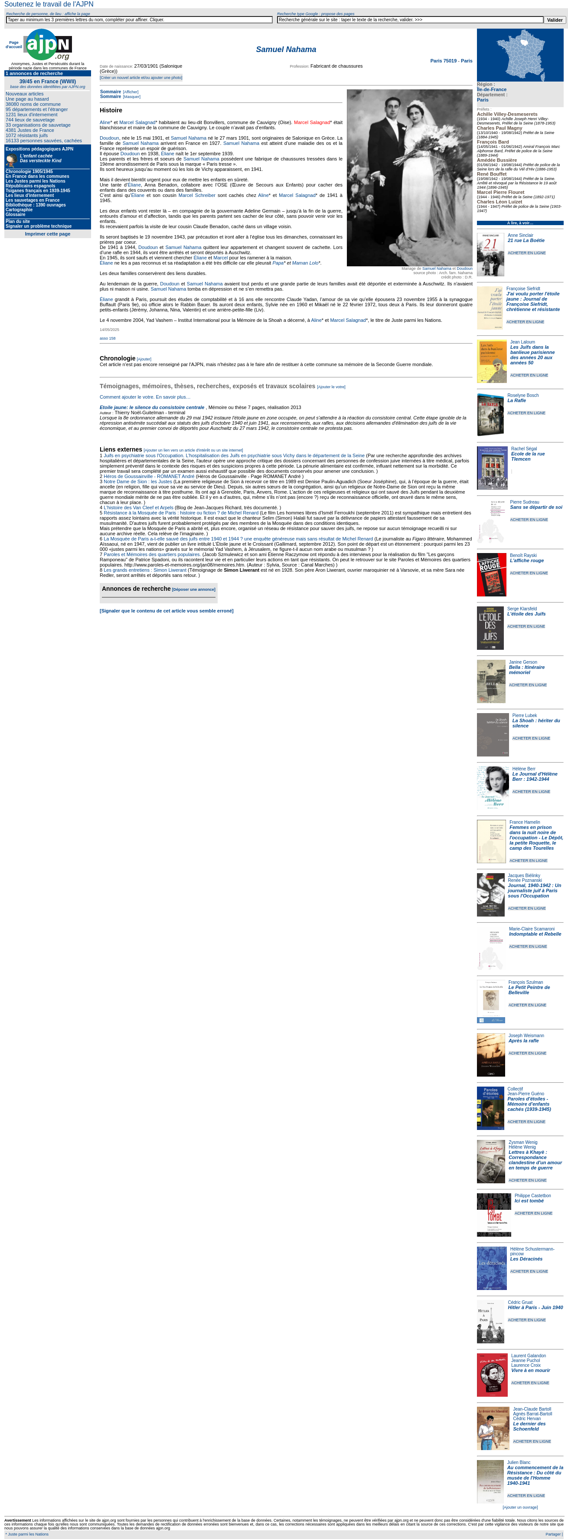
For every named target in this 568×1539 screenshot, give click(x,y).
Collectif (515, 1089)
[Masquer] (131, 97)
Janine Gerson (523, 662)
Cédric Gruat (520, 1302)
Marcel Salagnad (137, 122)
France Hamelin (524, 822)
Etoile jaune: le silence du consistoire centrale (152, 407)
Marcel (220, 257)
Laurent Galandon (528, 1355)
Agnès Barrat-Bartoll (532, 1413)
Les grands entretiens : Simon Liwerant (145, 570)
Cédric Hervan (527, 1418)
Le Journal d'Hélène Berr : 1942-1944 (535, 776)
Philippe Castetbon (533, 1195)
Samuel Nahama (436, 268)
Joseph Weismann (526, 1035)
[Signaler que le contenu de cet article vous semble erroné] (167, 610)
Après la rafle (524, 1040)
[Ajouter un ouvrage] (520, 1507)
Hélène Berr (524, 768)
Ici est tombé (529, 1200)
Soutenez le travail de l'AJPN (49, 4)
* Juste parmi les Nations (26, 1534)
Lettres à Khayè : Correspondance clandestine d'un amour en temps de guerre (535, 1159)
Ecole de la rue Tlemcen (528, 456)
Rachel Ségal (524, 448)
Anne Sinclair (520, 235)
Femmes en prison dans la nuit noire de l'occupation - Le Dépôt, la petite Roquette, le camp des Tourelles (536, 838)
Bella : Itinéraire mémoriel (527, 670)
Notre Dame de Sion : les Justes (138, 481)
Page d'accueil (14, 44)
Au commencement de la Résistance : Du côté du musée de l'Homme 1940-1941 (535, 1475)
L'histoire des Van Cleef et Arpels (138, 507)
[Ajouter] (144, 359)
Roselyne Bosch (523, 395)
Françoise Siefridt (523, 288)
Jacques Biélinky (524, 875)
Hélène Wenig (522, 1147)
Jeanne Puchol (525, 1360)
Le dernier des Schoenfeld (529, 1426)
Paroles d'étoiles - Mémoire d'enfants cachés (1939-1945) (529, 1104)
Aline (105, 122)
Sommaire (110, 91)
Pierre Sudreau (524, 502)
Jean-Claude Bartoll (532, 1409)
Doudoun (465, 268)
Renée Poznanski (525, 880)
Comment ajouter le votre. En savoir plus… (145, 396)
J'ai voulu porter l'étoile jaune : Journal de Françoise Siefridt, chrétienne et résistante (533, 301)
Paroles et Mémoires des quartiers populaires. (152, 554)
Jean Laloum (522, 342)
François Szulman (526, 982)
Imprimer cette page (48, 233)
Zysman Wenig (523, 1142)
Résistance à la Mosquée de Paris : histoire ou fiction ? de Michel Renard (181, 512)
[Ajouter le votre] (331, 387)
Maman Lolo (305, 262)
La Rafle (516, 400)
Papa (278, 262)
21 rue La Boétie (526, 240)
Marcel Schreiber (197, 195)
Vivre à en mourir (530, 1370)
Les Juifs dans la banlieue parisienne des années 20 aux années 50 (532, 354)
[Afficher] (130, 92)
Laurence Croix (526, 1365)
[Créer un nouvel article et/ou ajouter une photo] (141, 77)
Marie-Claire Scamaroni (532, 929)
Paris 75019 (444, 60)
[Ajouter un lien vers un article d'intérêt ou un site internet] (193, 450)
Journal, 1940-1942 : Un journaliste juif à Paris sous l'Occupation (534, 890)
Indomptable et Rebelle (535, 933)
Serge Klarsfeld (522, 608)
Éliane (167, 153)
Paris (483, 99)
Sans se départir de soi (536, 507)
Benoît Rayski (523, 555)
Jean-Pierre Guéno (526, 1093)
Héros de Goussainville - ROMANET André (149, 476)
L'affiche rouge (527, 560)
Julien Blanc (519, 1462)
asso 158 (108, 338)
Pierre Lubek (525, 715)
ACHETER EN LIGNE (527, 253)
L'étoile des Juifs (526, 613)
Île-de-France (491, 89)
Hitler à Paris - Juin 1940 (535, 1307)
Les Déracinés (526, 1258)
